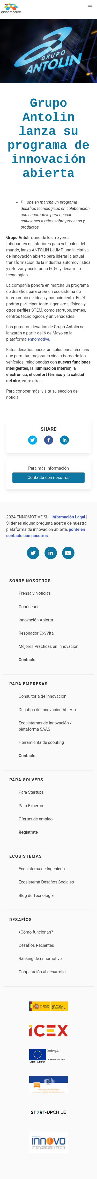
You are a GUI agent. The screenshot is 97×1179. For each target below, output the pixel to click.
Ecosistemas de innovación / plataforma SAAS (45, 726)
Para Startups (31, 792)
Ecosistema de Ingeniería (42, 868)
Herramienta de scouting (41, 742)
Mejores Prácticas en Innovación (48, 646)
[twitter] (32, 441)
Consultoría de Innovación (42, 696)
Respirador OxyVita (36, 633)
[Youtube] (68, 553)
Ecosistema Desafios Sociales (46, 882)
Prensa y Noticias (35, 593)
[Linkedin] (50, 553)
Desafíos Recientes (36, 945)
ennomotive (38, 339)
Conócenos (29, 606)
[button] (90, 6)
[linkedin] (64, 441)
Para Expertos (31, 805)
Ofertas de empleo (36, 819)
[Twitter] (33, 553)
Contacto (27, 659)
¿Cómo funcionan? (36, 932)
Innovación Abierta (36, 620)
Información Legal (68, 517)
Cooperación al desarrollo (42, 971)
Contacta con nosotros (48, 477)
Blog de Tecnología (36, 895)
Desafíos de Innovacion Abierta (47, 709)
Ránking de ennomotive (40, 958)
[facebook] (48, 441)
